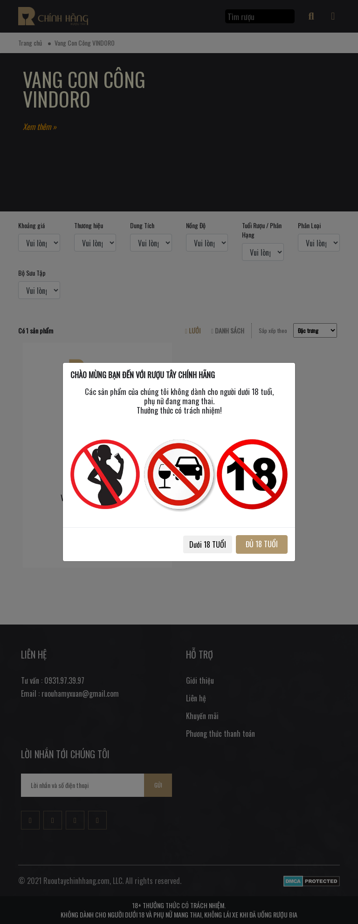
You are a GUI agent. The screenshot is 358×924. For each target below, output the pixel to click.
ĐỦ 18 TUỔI (262, 544)
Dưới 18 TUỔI (207, 544)
